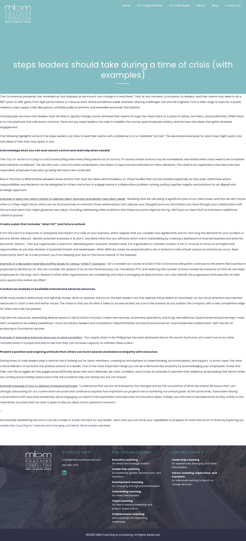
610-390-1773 (70, 465)
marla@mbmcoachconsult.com (81, 459)
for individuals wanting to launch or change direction (196, 478)
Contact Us (233, 6)
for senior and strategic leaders (136, 461)
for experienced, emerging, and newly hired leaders (196, 463)
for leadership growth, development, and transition (136, 472)
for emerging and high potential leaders (136, 484)
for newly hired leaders (136, 493)
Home (126, 6)
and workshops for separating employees (136, 517)
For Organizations (150, 6)
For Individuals (179, 6)
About (201, 6)
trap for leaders (16, 159)
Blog (215, 6)
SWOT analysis (189, 244)
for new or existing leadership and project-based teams (136, 504)
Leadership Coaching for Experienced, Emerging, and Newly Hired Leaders (49, 426)
